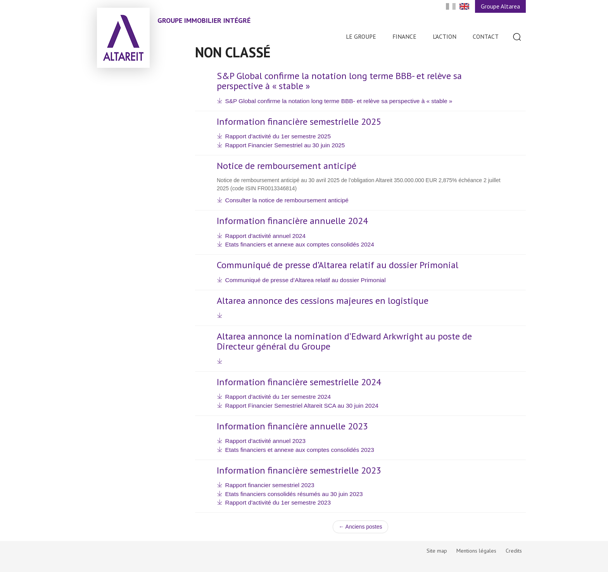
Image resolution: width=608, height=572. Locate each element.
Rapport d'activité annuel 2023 (265, 441)
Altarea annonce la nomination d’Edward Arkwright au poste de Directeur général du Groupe (344, 341)
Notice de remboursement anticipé (286, 166)
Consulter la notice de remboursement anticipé (287, 200)
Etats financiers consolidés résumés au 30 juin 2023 (294, 494)
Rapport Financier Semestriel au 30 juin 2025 (285, 145)
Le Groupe (361, 36)
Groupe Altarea (500, 6)
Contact (486, 36)
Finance (404, 36)
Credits (514, 550)
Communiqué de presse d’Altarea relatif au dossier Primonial (337, 265)
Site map (437, 550)
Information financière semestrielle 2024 (299, 382)
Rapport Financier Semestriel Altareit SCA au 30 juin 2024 (301, 405)
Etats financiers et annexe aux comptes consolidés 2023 (299, 449)
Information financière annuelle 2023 (292, 426)
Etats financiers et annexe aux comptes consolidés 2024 (299, 244)
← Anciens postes (360, 527)
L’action (444, 36)
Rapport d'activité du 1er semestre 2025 (278, 136)
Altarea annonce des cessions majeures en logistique (322, 301)
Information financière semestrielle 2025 (299, 122)
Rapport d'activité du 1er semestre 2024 (278, 396)
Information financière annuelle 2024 (292, 221)
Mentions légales (476, 550)
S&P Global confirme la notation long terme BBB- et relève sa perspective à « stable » (339, 81)
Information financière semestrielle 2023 (299, 470)
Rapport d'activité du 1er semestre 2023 (278, 502)
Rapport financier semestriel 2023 (269, 485)
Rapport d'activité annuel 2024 (265, 236)
